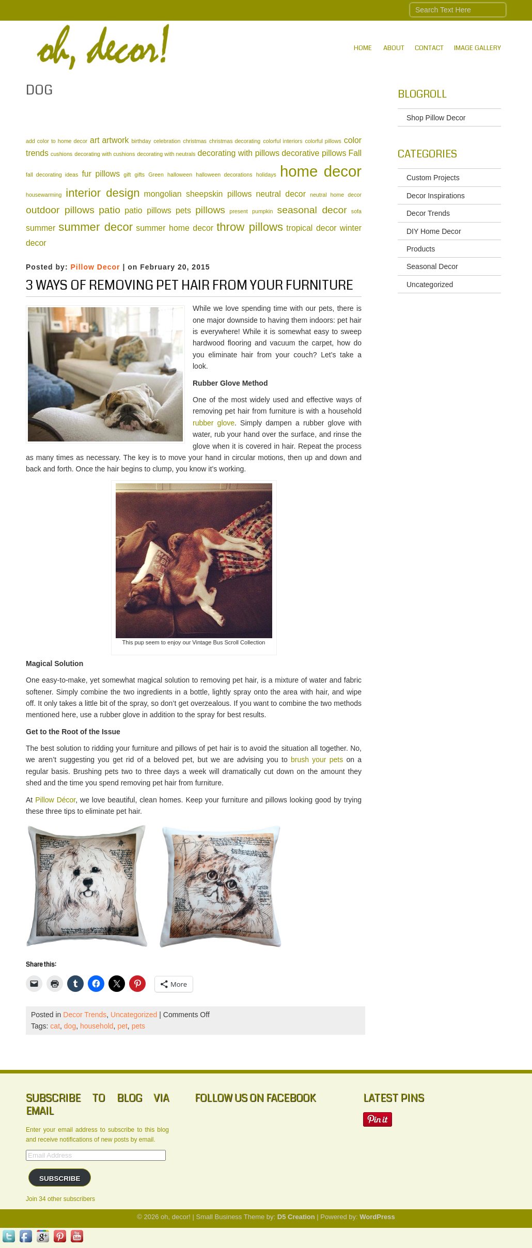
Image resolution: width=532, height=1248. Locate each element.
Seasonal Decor (432, 266)
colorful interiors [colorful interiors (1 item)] (282, 141)
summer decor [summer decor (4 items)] (95, 226)
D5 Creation (296, 1217)
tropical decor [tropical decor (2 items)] (311, 228)
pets (138, 1026)
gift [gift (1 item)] (127, 174)
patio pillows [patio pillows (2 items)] (147, 210)
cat (55, 1026)
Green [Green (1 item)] (156, 174)
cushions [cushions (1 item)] (61, 154)
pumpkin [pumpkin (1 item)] (262, 211)
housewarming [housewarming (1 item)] (43, 195)
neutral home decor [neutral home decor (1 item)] (336, 195)
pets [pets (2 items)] (183, 210)
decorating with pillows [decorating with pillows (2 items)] (238, 153)
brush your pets (317, 759)
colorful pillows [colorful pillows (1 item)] (323, 141)
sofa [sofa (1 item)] (356, 211)
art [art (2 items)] (94, 140)
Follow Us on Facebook (255, 1098)
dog (70, 1026)
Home (363, 48)
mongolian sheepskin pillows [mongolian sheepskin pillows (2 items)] (198, 193)
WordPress (377, 1217)
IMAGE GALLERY (477, 48)
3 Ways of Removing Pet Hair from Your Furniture (189, 285)
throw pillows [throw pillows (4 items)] (249, 226)
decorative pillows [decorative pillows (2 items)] (313, 153)
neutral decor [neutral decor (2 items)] (281, 193)
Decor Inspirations (435, 196)
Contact (429, 48)
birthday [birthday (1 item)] (141, 141)
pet (122, 1026)
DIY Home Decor (433, 231)
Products (420, 249)
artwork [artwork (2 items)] (115, 140)
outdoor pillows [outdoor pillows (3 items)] (60, 209)
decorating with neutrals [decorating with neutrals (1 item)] (166, 154)
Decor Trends (84, 1014)
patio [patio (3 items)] (109, 209)
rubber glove (213, 423)
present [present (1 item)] (238, 211)
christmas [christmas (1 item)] (195, 141)
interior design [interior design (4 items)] (102, 192)
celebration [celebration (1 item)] (166, 141)
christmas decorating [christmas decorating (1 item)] (234, 141)
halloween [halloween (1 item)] (179, 174)
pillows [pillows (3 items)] (210, 209)
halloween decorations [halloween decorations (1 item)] (224, 174)
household (97, 1026)
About (393, 48)
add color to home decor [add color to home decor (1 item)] (56, 141)
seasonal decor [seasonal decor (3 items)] (312, 209)
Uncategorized (134, 1014)
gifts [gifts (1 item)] (140, 174)
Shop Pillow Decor (435, 118)
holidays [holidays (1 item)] (266, 174)
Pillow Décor (55, 800)
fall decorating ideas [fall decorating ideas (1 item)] (52, 174)
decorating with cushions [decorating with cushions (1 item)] (104, 154)
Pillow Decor (95, 267)
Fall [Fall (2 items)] (355, 153)
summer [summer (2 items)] (40, 228)
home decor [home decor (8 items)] (321, 171)
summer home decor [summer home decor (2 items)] (174, 228)
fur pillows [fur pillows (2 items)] (101, 173)
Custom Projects (433, 177)
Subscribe (60, 1178)
